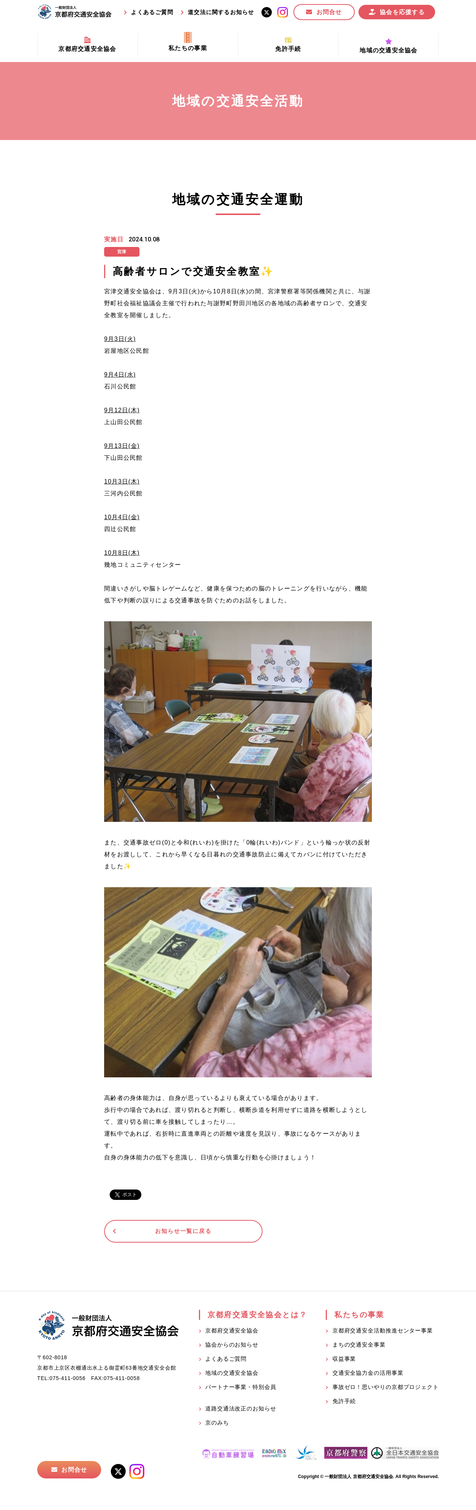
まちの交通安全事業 (359, 1346)
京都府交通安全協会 (231, 1332)
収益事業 (344, 1360)
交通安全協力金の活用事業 (367, 1374)
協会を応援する (402, 12)
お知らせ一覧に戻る (162, 1232)
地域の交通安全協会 (231, 1374)
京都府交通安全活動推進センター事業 (382, 1332)
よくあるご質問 (152, 12)
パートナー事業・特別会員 (240, 1388)
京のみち (217, 1424)
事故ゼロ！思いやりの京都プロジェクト (385, 1388)
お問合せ (329, 12)
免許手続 (344, 1402)
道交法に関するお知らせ (221, 12)
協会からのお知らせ (231, 1346)
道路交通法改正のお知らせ (240, 1410)
